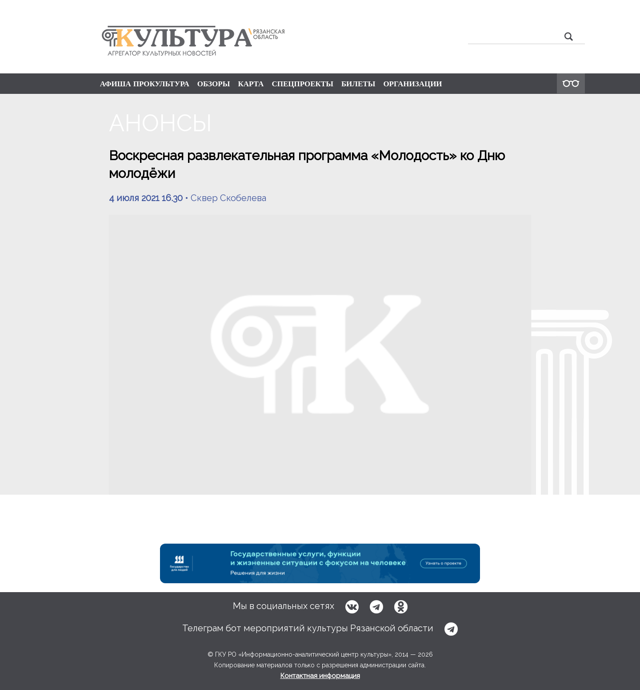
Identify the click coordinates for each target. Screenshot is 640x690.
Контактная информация (320, 676)
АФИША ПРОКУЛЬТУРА (144, 84)
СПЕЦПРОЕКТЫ (302, 84)
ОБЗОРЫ (213, 84)
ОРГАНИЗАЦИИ (412, 84)
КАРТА (251, 84)
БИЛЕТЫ (358, 84)
